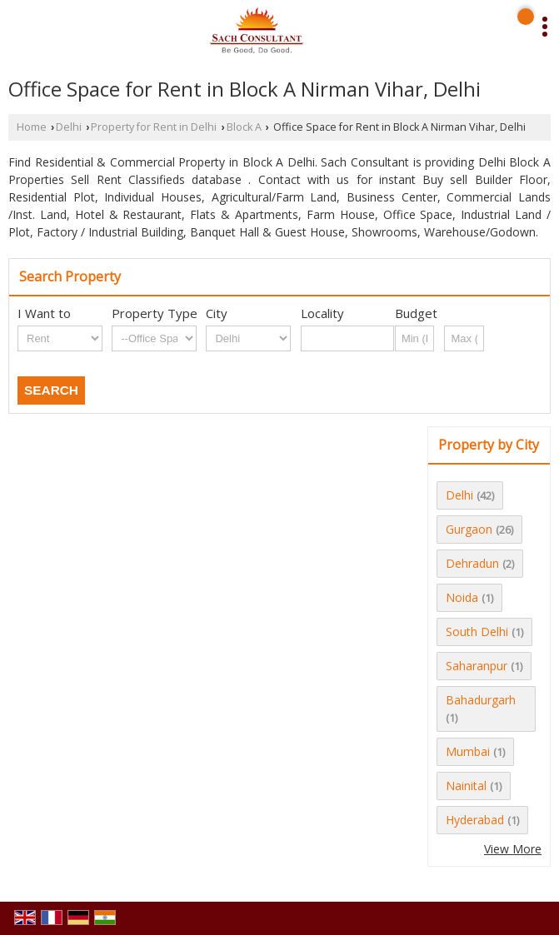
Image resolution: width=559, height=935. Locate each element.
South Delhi (477, 631)
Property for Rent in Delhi (154, 127)
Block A (244, 127)
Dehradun (472, 563)
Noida (462, 597)
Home (32, 127)
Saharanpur (476, 666)
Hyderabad (475, 820)
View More (513, 849)
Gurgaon (469, 529)
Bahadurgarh (481, 700)
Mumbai (468, 751)
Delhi (69, 127)
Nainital (466, 785)
